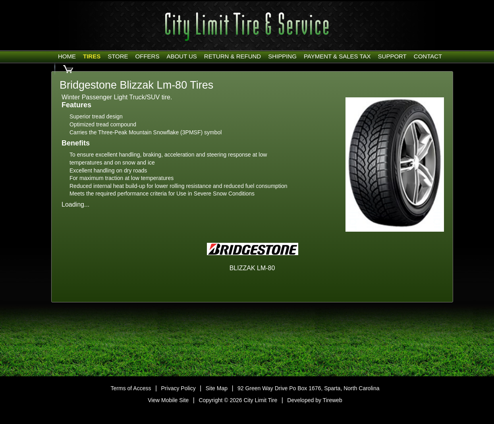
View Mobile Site (168, 400)
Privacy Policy (178, 388)
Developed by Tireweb (314, 400)
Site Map (217, 388)
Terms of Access (131, 388)
